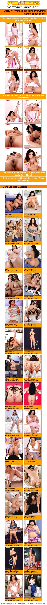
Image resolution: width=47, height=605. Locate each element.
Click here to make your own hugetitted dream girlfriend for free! (23, 19)
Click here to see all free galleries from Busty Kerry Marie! (23, 179)
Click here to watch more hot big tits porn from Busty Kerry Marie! (23, 174)
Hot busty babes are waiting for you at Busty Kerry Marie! (23, 96)
